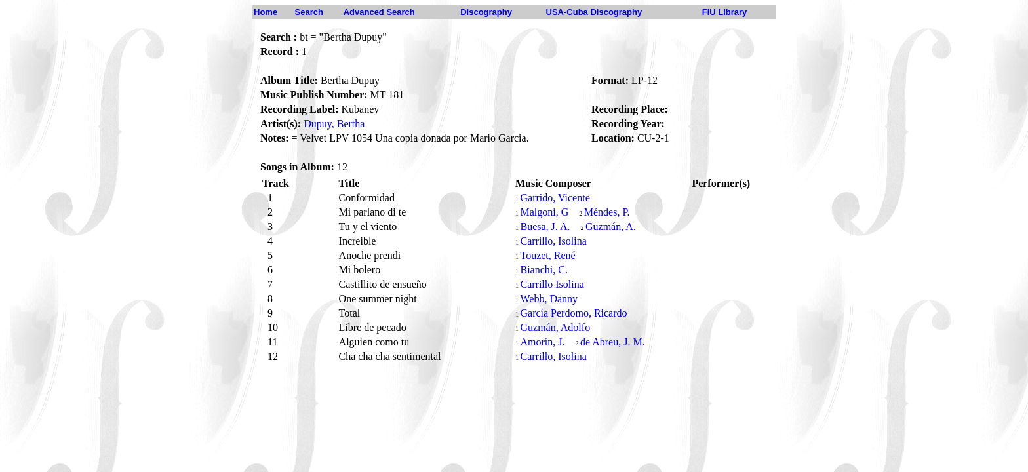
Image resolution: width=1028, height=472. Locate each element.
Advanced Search (379, 12)
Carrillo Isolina (551, 284)
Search (309, 12)
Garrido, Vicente (554, 197)
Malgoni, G (544, 212)
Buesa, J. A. (545, 226)
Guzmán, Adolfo (555, 327)
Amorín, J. (542, 341)
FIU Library (724, 12)
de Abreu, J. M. (612, 341)
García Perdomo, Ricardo (573, 313)
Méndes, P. (607, 212)
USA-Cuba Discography (594, 12)
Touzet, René (547, 255)
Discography (486, 12)
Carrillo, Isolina (553, 240)
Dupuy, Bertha (334, 123)
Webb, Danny (549, 298)
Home (265, 12)
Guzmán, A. (610, 226)
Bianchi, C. (543, 269)
